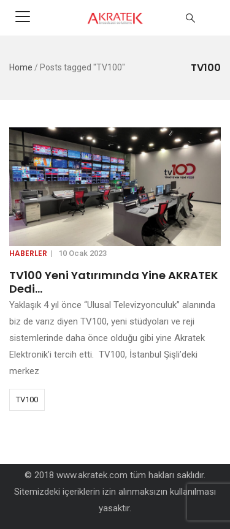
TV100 (27, 399)
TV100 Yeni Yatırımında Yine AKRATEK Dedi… (113, 282)
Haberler (28, 253)
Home (21, 67)
